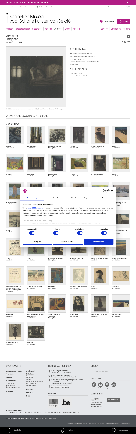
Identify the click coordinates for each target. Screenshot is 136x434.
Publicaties (29, 376)
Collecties (58, 29)
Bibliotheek (30, 374)
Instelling (76, 29)
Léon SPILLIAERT (78, 75)
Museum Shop (10, 385)
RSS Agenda (95, 399)
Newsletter (114, 400)
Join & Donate (109, 21)
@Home (126, 29)
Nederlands (111, 7)
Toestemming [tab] (32, 198)
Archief (28, 380)
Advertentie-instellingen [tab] (80, 198)
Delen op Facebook (122, 41)
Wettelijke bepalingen (112, 423)
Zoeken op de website (37, 7)
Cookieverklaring (125, 423)
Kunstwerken (128, 36)
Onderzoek (116, 29)
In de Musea (11, 380)
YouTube (100, 388)
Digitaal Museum (31, 385)
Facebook (94, 388)
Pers (21, 7)
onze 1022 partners (35, 208)
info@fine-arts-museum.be (70, 412)
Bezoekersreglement (12, 387)
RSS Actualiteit (96, 404)
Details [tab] (56, 198)
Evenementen (29, 7)
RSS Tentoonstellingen (96, 401)
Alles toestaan (98, 242)
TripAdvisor (114, 388)
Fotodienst (29, 378)
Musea (67, 29)
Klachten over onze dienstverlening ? (76, 423)
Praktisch (9, 29)
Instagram (107, 388)
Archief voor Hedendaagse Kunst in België (35, 382)
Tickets (125, 21)
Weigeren (37, 242)
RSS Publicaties (96, 406)
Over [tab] (104, 198)
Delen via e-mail (128, 41)
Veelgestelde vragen (14, 371)
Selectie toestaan (68, 242)
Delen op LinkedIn (125, 41)
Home (8, 7)
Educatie (104, 29)
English (128, 7)
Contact (14, 7)
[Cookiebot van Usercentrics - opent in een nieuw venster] (104, 191)
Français (120, 7)
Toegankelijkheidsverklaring (96, 423)
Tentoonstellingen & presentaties (28, 29)
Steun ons (30, 393)
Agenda (48, 29)
